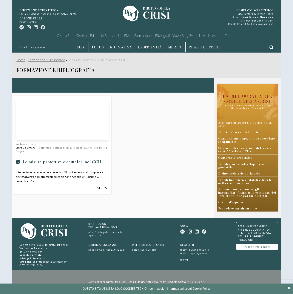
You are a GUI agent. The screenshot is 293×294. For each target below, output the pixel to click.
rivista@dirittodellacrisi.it (33, 258)
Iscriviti (184, 259)
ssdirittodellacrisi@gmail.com (50, 261)
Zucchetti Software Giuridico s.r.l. (186, 282)
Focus (98, 47)
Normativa (121, 47)
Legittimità (150, 47)
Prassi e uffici (203, 47)
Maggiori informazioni (257, 246)
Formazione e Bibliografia (46, 60)
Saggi (80, 47)
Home (20, 60)
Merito (175, 47)
